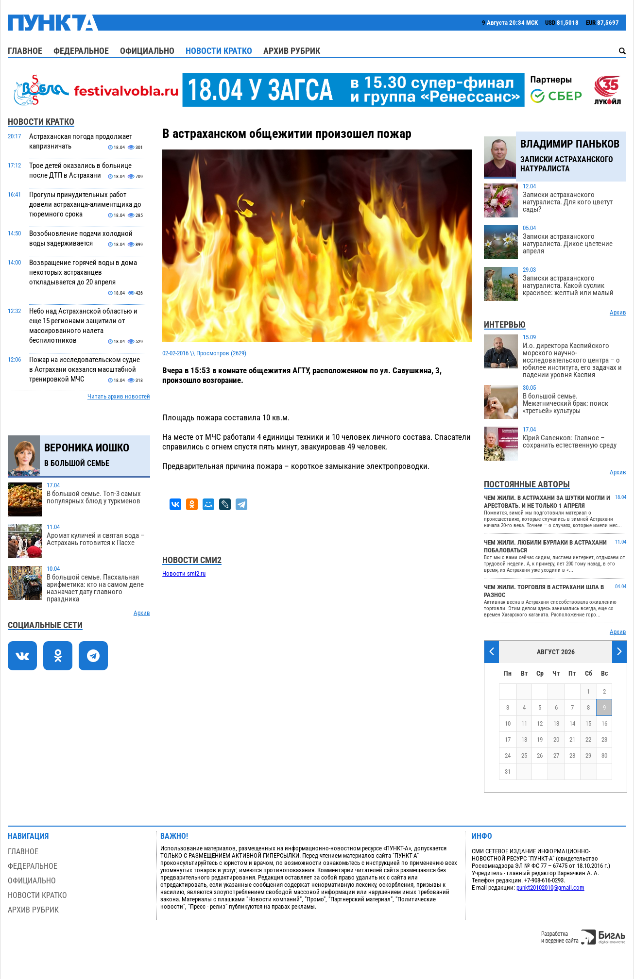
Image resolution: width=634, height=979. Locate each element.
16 (604, 723)
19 (540, 739)
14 (572, 723)
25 (524, 755)
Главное (25, 51)
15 (588, 723)
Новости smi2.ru (184, 573)
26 (540, 755)
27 (556, 755)
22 (588, 739)
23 (604, 739)
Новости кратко (219, 51)
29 (588, 755)
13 (556, 723)
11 (524, 723)
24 (508, 755)
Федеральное (81, 51)
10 (508, 723)
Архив (142, 612)
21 (572, 739)
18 (524, 739)
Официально (147, 51)
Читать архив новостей (118, 396)
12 (540, 723)
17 (508, 739)
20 (556, 739)
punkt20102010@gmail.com (550, 887)
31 (508, 771)
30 (604, 755)
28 (572, 755)
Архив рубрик (291, 51)
